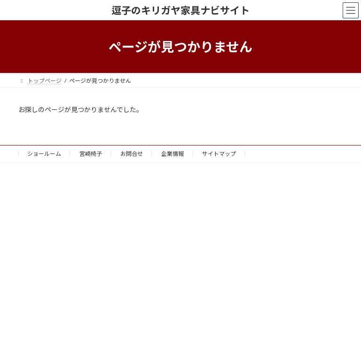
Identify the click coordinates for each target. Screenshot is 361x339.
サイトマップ (219, 153)
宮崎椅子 (90, 153)
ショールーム (44, 153)
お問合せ (131, 153)
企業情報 (172, 153)
